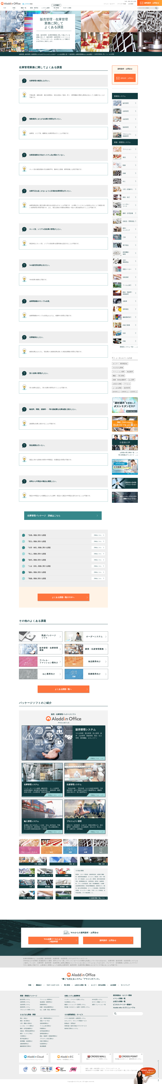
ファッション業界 (118, 371)
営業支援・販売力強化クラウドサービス (75, 1026)
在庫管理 (56, 958)
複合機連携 (43, 1046)
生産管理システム (25, 1004)
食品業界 (130, 371)
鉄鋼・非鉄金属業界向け (47, 1007)
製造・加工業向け (25, 1021)
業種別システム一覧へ (127, 347)
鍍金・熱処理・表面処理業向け (48, 1036)
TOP (4, 8)
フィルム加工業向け (45, 1026)
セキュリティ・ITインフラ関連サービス (75, 1021)
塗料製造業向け (44, 1033)
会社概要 (130, 4)
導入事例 (56, 7)
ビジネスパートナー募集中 (122, 1004)
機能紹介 (39, 985)
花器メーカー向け (45, 1021)
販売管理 (127, 388)
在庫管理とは (125, 391)
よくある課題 (117, 388)
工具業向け (23, 1036)
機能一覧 (23, 8)
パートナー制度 (121, 4)
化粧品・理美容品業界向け (27, 1031)
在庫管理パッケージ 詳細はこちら (43, 515)
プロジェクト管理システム (27, 1009)
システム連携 (45, 8)
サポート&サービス (53, 985)
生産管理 (64, 958)
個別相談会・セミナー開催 (122, 995)
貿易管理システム (25, 1007)
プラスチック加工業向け (47, 1038)
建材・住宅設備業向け (26, 1028)
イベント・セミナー (109, 4)
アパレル (127, 384)
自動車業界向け (24, 1043)
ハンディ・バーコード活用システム (74, 999)
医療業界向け (43, 1004)
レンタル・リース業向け (27, 1026)
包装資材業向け (44, 1023)
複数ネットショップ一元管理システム (75, 1004)
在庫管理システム (25, 1002)
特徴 (14, 8)
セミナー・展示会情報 (98, 985)
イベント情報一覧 (119, 998)
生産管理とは (133, 391)
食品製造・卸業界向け (46, 1002)
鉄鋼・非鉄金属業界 (119, 380)
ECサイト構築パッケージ (99, 1002)
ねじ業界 (131, 380)
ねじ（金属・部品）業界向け (48, 1009)
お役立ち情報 (117, 384)
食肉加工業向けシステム (71, 1028)
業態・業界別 (34, 8)
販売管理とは (116, 391)
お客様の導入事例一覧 (127, 452)
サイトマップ (125, 985)
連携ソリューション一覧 (99, 1004)
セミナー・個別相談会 (120, 363)
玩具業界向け (43, 1043)
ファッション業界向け (46, 999)
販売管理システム (25, 999)
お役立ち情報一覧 (80, 985)
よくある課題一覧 (62, 54)
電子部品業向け (24, 1038)
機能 (114, 376)
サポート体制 (67, 8)
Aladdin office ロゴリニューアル (124, 1007)
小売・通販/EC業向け (26, 1023)
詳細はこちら (97, 535)
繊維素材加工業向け (25, 1046)
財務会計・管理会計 (70, 1023)
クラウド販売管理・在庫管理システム (75, 1018)
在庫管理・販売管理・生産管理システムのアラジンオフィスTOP (37, 54)
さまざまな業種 (118, 367)
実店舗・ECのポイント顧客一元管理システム (77, 1007)
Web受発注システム (69, 1002)
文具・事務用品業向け (46, 1018)
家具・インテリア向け (26, 1033)
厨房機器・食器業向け (26, 1041)
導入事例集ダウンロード (126, 455)
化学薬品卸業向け (45, 1031)
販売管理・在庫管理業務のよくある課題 (81, 54)
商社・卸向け (23, 1018)
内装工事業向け (44, 1041)
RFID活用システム (97, 999)
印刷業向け (43, 1028)
